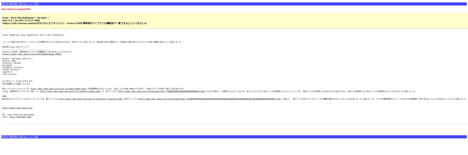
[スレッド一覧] (30, 4)
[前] (3, 4)
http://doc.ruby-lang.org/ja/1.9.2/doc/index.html (58, 98)
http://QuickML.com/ (20, 130)
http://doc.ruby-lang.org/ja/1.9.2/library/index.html (70, 100)
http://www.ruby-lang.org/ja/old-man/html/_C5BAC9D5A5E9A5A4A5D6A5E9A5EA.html (161, 100)
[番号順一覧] (16, 4)
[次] (7, 4)
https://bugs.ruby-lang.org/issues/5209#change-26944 (31, 57)
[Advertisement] (36, 142)
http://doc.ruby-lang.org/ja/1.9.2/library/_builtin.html (90, 109)
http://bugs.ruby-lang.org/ (17, 120)
